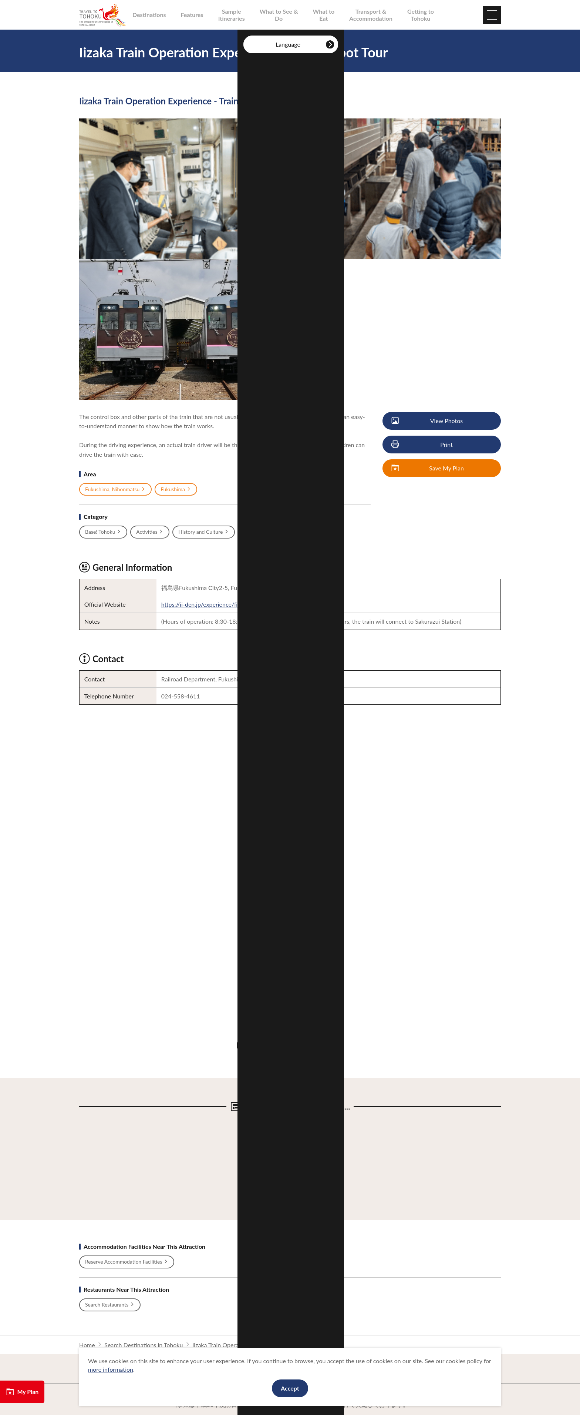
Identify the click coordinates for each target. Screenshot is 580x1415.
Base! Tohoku (103, 532)
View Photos (427, 421)
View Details (256, 1121)
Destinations (149, 14)
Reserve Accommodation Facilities (126, 1261)
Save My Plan (428, 468)
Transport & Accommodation (370, 15)
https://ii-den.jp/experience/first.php (208, 604)
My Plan (22, 1392)
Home (87, 1344)
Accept (290, 1388)
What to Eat (324, 15)
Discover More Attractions (290, 1045)
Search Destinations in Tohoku (143, 1344)
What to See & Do (279, 15)
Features (192, 14)
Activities (149, 532)
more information (110, 1369)
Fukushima (176, 489)
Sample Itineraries (231, 15)
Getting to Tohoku (420, 15)
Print (422, 445)
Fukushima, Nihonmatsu (115, 489)
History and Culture (203, 532)
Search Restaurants (110, 1304)
